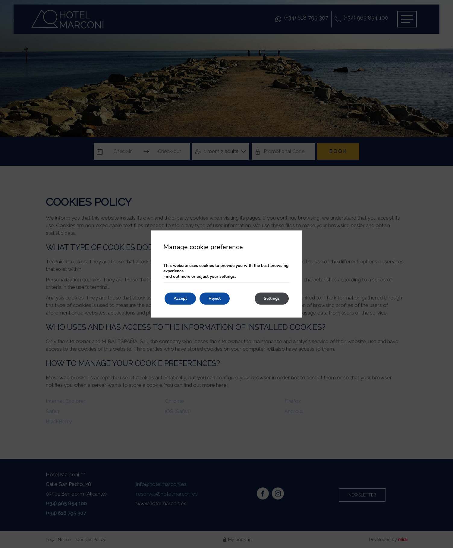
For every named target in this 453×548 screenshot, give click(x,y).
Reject (215, 298)
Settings (272, 298)
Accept (180, 298)
